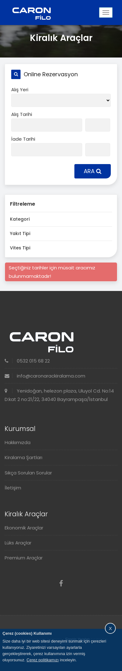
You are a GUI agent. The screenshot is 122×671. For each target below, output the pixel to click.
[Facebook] (61, 583)
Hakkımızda (17, 442)
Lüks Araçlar (18, 542)
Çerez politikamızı (42, 660)
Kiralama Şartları (23, 457)
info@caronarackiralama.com (45, 376)
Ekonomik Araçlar (24, 527)
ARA (92, 171)
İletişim (13, 487)
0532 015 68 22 (27, 361)
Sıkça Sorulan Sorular (28, 472)
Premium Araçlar (24, 557)
